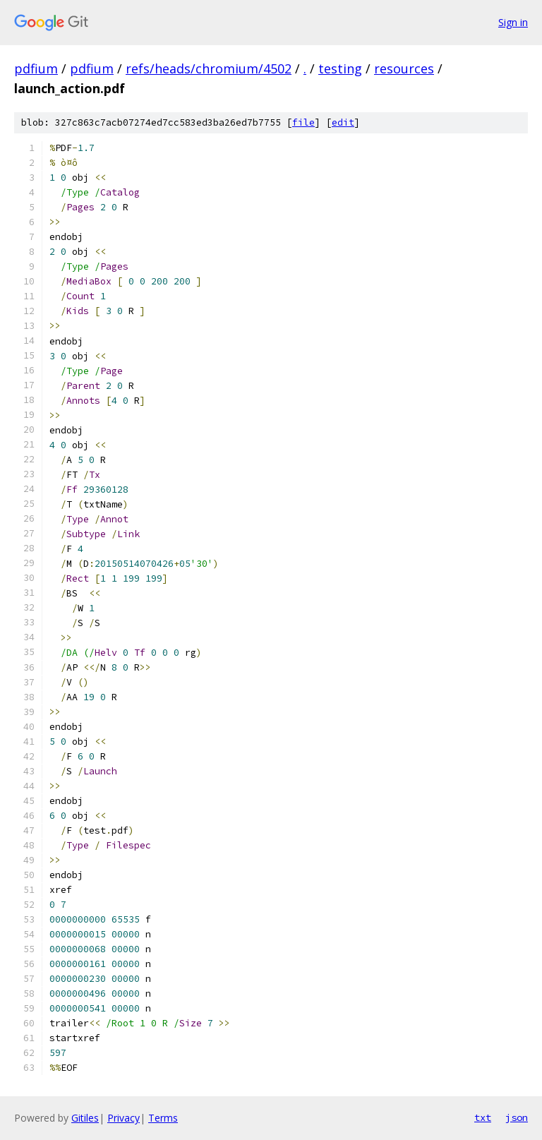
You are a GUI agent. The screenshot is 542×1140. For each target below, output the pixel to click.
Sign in (513, 22)
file (303, 122)
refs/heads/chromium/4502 (208, 68)
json (516, 1117)
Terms (163, 1117)
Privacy (123, 1117)
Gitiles (85, 1117)
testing (340, 68)
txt (482, 1117)
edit (343, 122)
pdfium (36, 68)
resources (404, 68)
